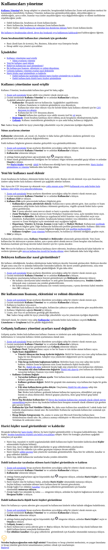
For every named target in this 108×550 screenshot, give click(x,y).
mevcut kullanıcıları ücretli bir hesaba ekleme (43, 251)
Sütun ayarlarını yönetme (23, 60)
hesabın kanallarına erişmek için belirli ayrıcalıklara (31, 434)
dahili (35, 164)
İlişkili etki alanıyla (69, 369)
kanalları (36, 487)
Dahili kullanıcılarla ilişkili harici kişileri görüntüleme (36, 78)
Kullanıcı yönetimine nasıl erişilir (22, 58)
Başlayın (5, 547)
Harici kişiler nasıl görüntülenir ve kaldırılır (26, 73)
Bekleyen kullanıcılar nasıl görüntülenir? (25, 65)
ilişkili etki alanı (33, 367)
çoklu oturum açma (54, 186)
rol (74, 115)
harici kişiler (27, 432)
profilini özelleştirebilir (80, 229)
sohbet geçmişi (26, 452)
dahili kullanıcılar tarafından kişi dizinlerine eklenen (43, 28)
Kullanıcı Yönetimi (10, 10)
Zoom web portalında (16, 95)
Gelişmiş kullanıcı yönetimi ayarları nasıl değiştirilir (30, 71)
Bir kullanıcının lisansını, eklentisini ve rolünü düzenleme (33, 68)
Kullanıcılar (44, 320)
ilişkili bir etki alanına (78, 387)
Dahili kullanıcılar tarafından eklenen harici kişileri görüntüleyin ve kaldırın (46, 76)
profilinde (100, 224)
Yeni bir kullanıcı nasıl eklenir (20, 63)
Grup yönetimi (38, 231)
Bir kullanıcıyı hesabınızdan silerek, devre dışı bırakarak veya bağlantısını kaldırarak (39, 32)
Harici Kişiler (17, 164)
